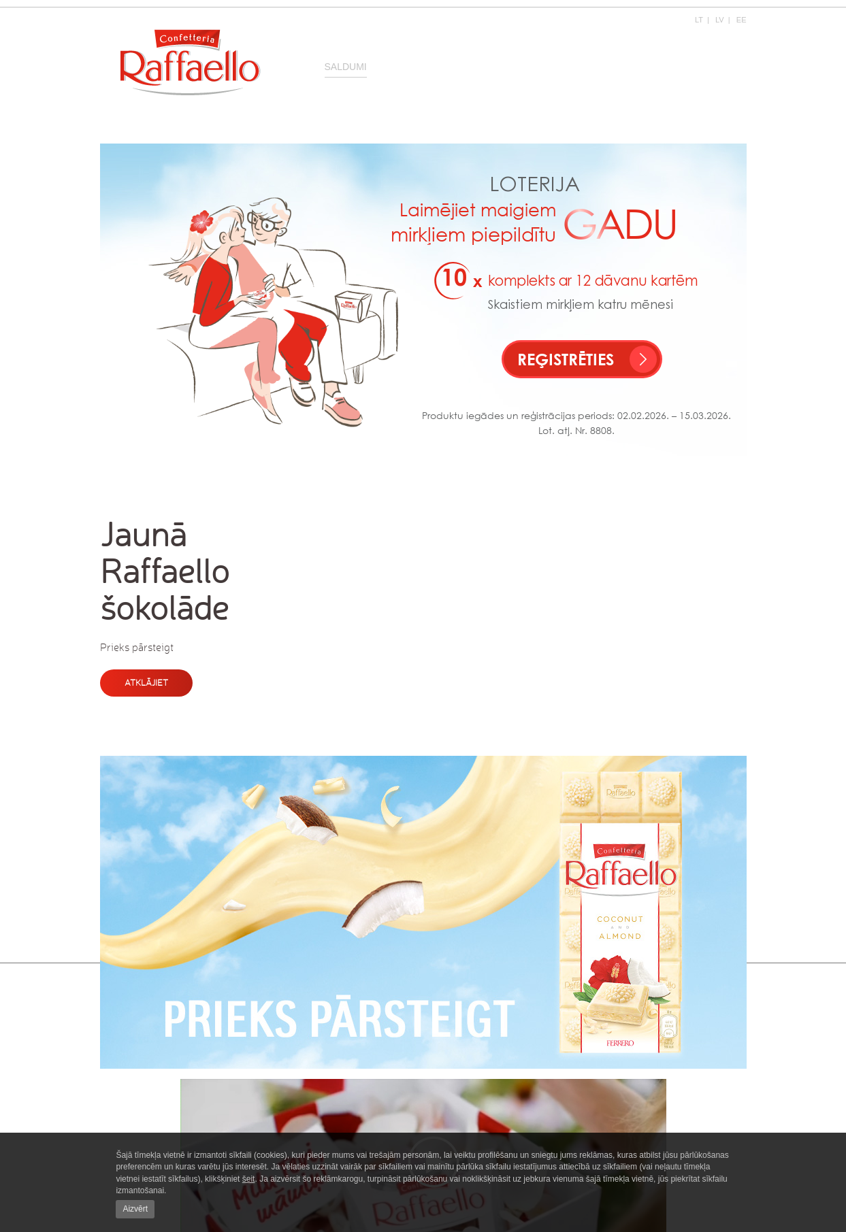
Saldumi (346, 66)
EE (741, 20)
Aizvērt (135, 1209)
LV (719, 20)
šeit (248, 1179)
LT (699, 20)
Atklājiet (146, 683)
